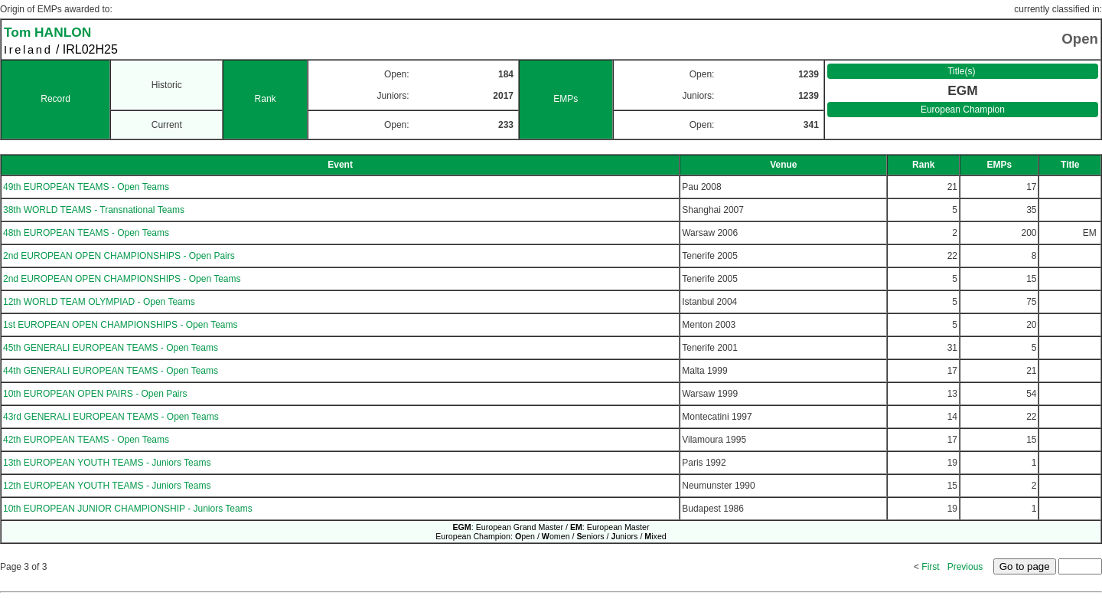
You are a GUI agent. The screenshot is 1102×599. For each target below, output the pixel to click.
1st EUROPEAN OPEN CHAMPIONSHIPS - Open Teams (120, 324)
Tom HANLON (47, 32)
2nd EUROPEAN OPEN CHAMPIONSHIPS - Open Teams (122, 278)
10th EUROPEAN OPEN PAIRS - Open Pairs (95, 393)
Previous (965, 566)
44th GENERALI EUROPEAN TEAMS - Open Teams (110, 370)
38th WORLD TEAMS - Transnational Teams (93, 210)
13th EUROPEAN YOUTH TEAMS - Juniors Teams (106, 462)
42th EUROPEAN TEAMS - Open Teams (86, 439)
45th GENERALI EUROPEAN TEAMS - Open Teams (110, 347)
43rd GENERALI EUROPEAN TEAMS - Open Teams (111, 416)
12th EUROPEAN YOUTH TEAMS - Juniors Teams (106, 485)
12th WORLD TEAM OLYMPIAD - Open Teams (99, 301)
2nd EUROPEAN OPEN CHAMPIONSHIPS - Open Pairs (119, 255)
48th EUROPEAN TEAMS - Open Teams (86, 232)
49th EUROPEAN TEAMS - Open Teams (86, 187)
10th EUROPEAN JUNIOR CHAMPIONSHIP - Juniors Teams (128, 508)
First (930, 566)
